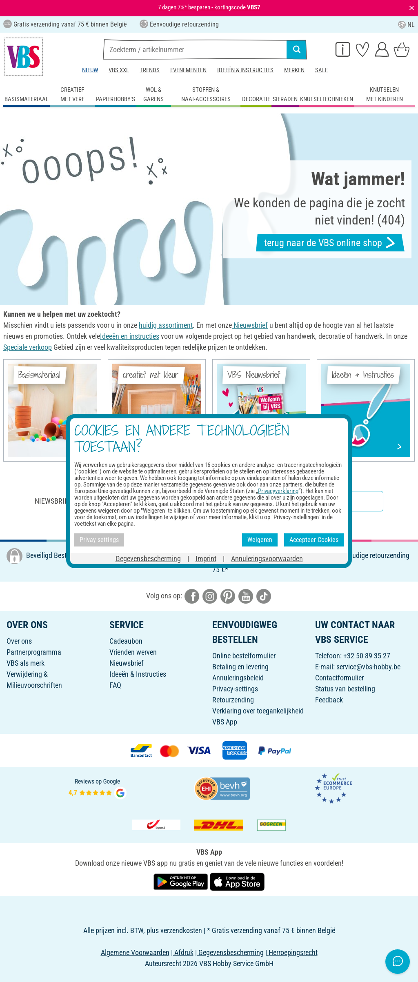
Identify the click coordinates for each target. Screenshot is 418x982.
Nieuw (90, 70)
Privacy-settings (235, 688)
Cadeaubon (125, 641)
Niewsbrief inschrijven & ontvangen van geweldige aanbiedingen (146, 501)
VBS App (224, 722)
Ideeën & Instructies (245, 70)
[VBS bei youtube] (246, 595)
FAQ (115, 685)
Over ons (19, 641)
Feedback (329, 699)
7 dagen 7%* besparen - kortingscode (209, 7)
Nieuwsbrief (126, 663)
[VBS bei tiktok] (264, 595)
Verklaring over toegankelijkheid (258, 711)
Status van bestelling (345, 688)
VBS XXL (119, 70)
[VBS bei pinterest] (228, 595)
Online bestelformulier (244, 655)
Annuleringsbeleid (238, 677)
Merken (294, 70)
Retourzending (233, 699)
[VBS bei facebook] (192, 595)
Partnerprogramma (34, 652)
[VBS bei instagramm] (210, 595)
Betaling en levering (240, 666)
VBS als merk (25, 663)
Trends (150, 70)
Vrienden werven (133, 652)
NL (406, 25)
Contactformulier (339, 677)
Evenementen (188, 70)
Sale (321, 70)
